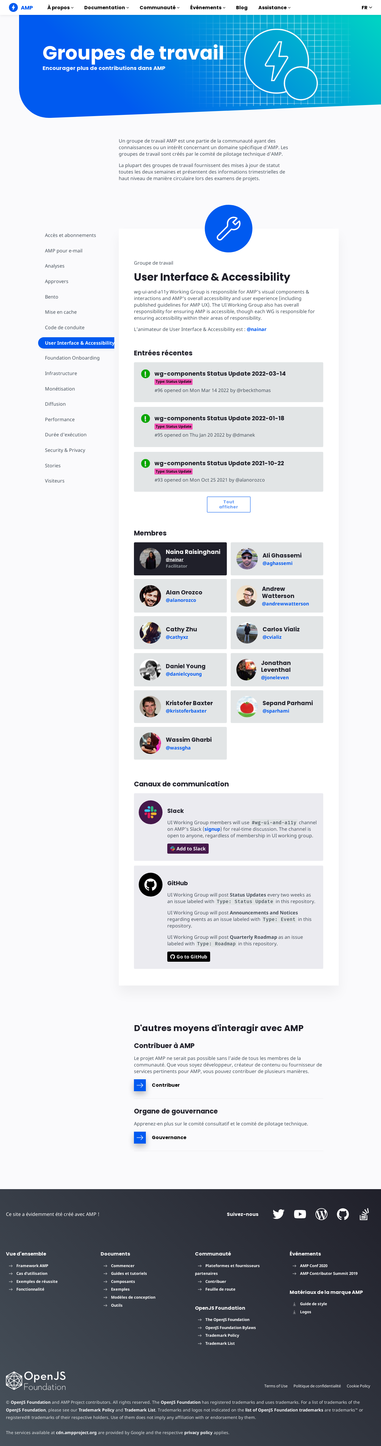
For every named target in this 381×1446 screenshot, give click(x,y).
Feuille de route (216, 1289)
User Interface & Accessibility (80, 343)
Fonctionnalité (26, 1289)
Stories (52, 465)
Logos (302, 1311)
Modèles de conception (129, 1297)
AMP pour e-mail (63, 250)
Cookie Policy (358, 1386)
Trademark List (216, 1343)
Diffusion (55, 404)
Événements (207, 7)
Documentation (106, 7)
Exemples (117, 1289)
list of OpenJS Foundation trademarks (264, 1410)
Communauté (159, 7)
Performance (59, 419)
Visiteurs (54, 480)
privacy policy (194, 1432)
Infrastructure (60, 373)
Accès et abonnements (70, 235)
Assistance (274, 7)
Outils (113, 1305)
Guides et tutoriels (125, 1273)
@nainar (254, 329)
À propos (60, 7)
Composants (119, 1281)
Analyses (55, 266)
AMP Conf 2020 (310, 1265)
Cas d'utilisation (28, 1273)
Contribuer (212, 1281)
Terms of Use (274, 1386)
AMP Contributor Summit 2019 (325, 1273)
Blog (242, 7)
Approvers (56, 281)
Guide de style (310, 1303)
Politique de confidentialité (316, 1386)
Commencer (119, 1265)
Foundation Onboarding (72, 358)
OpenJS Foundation (30, 1402)
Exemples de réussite (33, 1281)
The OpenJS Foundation (223, 1319)
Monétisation (59, 388)
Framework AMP (28, 1265)
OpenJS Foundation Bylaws (227, 1327)
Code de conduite (64, 327)
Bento (51, 296)
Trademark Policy (218, 1335)
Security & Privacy (65, 450)
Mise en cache (60, 312)
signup (211, 829)
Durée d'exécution (65, 434)
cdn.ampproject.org (74, 1432)
